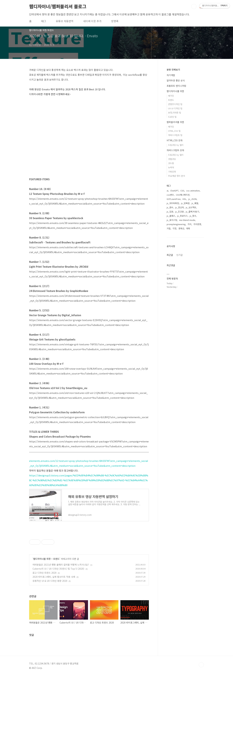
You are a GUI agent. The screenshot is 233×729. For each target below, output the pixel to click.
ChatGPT (174, 190)
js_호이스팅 (172, 220)
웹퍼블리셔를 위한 (175, 122)
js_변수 (170, 207)
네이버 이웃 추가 (92, 21)
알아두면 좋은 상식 (176, 80)
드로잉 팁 (172, 116)
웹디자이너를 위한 (42, 612)
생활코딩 (172, 159)
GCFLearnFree (174, 198)
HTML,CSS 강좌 (175, 140)
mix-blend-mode (187, 220)
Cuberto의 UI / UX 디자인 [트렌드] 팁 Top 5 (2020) (58, 622)
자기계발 (171, 75)
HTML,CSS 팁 (174, 130)
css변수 (170, 194)
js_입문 (170, 211)
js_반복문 (185, 203)
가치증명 (197, 224)
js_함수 (193, 215)
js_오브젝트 (191, 207)
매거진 (171, 95)
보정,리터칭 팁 (174, 112)
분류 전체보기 (173, 69)
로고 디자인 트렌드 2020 (44, 626)
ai (167, 190)
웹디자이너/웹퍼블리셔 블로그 (57, 6)
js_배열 (195, 203)
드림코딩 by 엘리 (175, 144)
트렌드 (56, 612)
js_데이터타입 (173, 203)
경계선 (181, 228)
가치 (189, 224)
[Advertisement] (89, 561)
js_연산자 (179, 207)
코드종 (171, 163)
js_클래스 (171, 215)
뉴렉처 (171, 167)
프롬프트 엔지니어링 (176, 85)
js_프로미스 (182, 215)
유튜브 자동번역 (64, 21)
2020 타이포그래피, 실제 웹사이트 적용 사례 (54, 630)
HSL (184, 198)
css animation (193, 190)
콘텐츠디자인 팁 (175, 104)
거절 (169, 228)
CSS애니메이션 (182, 194)
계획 (188, 228)
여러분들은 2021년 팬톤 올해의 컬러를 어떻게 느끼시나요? (61, 618)
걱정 (174, 228)
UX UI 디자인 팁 (175, 108)
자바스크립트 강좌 (175, 150)
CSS (182, 190)
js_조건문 (179, 211)
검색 (193, 6)
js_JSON (192, 198)
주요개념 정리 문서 (176, 175)
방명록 (114, 21)
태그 (43, 21)
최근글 (170, 254)
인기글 (179, 254)
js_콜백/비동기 (192, 211)
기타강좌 (172, 171)
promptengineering (176, 224)
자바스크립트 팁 (175, 135)
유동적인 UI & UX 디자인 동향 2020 (50, 634)
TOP (201, 718)
